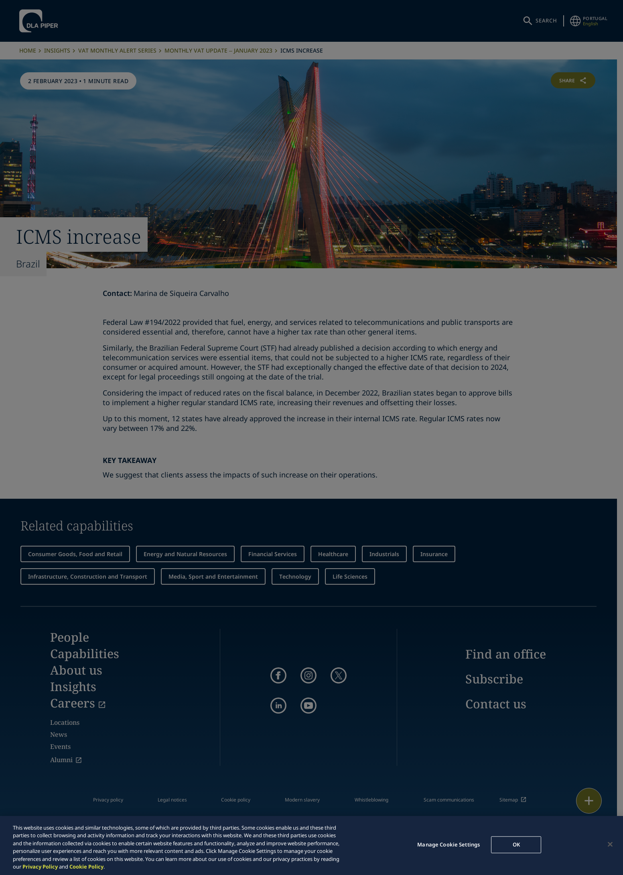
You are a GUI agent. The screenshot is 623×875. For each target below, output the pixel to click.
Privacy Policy (40, 866)
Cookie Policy (86, 866)
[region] (311, 845)
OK (516, 844)
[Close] (610, 844)
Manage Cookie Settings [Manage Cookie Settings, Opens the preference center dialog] (448, 844)
